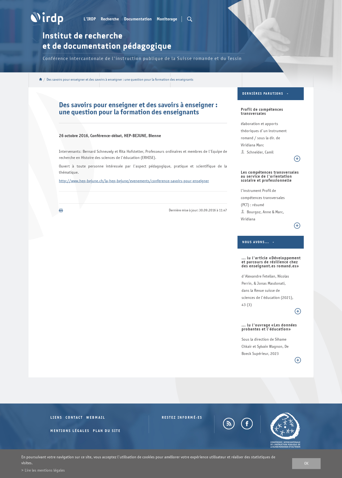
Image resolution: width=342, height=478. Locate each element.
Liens (56, 417)
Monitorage (167, 19)
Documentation (138, 19)
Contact (74, 417)
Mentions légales (70, 431)
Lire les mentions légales (45, 470)
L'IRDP (90, 19)
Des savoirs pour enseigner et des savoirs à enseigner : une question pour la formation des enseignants (120, 79)
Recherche (110, 19)
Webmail (95, 417)
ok (306, 464)
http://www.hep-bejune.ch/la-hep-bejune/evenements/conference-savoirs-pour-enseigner (134, 181)
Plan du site (107, 431)
